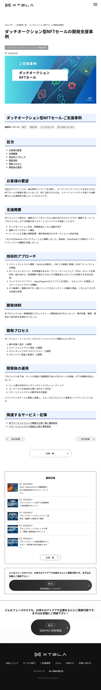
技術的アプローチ (17, 156)
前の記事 (16, 438)
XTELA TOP (9, 25)
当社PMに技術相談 (50, 627)
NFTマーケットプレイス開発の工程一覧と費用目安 (33, 422)
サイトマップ (38, 671)
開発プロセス (15, 163)
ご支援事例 (45, 663)
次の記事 (85, 438)
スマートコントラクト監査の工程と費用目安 (30, 426)
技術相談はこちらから (50, 586)
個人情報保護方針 (56, 671)
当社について (12, 663)
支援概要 (13, 153)
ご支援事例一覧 (21, 25)
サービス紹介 (29, 663)
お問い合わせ (85, 663)
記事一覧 (50, 453)
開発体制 (13, 160)
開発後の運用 (15, 167)
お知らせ (70, 663)
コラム (58, 663)
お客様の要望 (15, 150)
